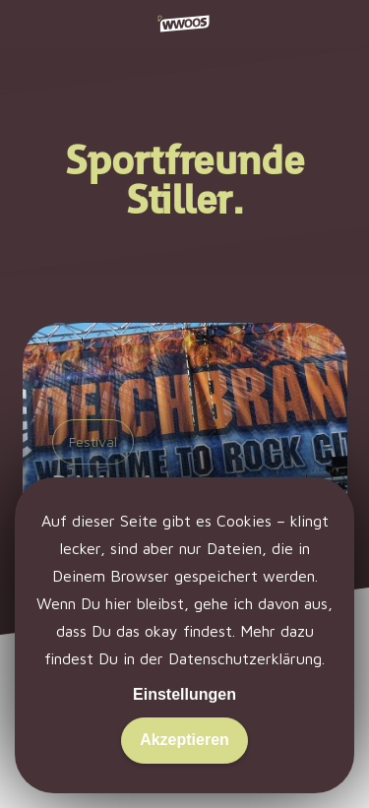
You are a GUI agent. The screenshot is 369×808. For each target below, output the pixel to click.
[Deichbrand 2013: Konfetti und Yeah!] (185, 456)
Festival (93, 441)
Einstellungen (184, 694)
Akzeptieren (184, 739)
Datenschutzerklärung (245, 658)
